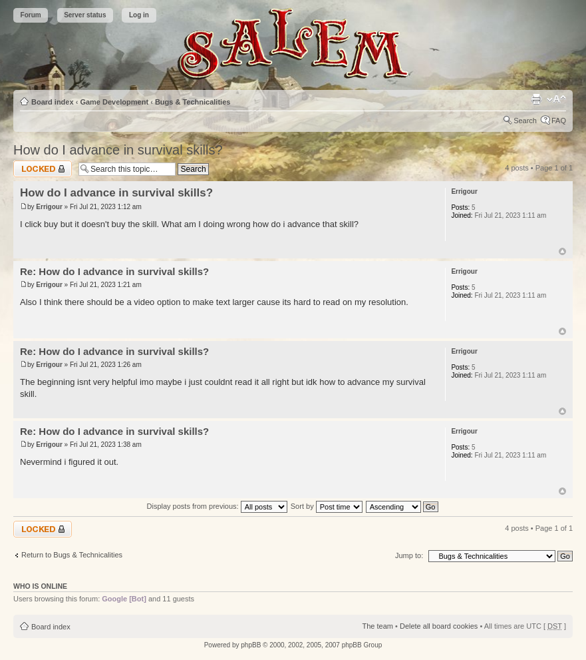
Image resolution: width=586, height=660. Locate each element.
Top (562, 251)
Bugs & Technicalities (193, 102)
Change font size (556, 99)
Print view (536, 99)
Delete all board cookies (439, 626)
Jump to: (409, 555)
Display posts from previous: (217, 506)
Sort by (327, 506)
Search (525, 121)
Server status (85, 15)
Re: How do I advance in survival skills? (114, 271)
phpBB (251, 645)
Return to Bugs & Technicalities (71, 555)
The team (378, 626)
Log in (139, 15)
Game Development (114, 102)
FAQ (558, 121)
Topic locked (42, 169)
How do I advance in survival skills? (118, 150)
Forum (31, 15)
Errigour (49, 206)
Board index (52, 102)
